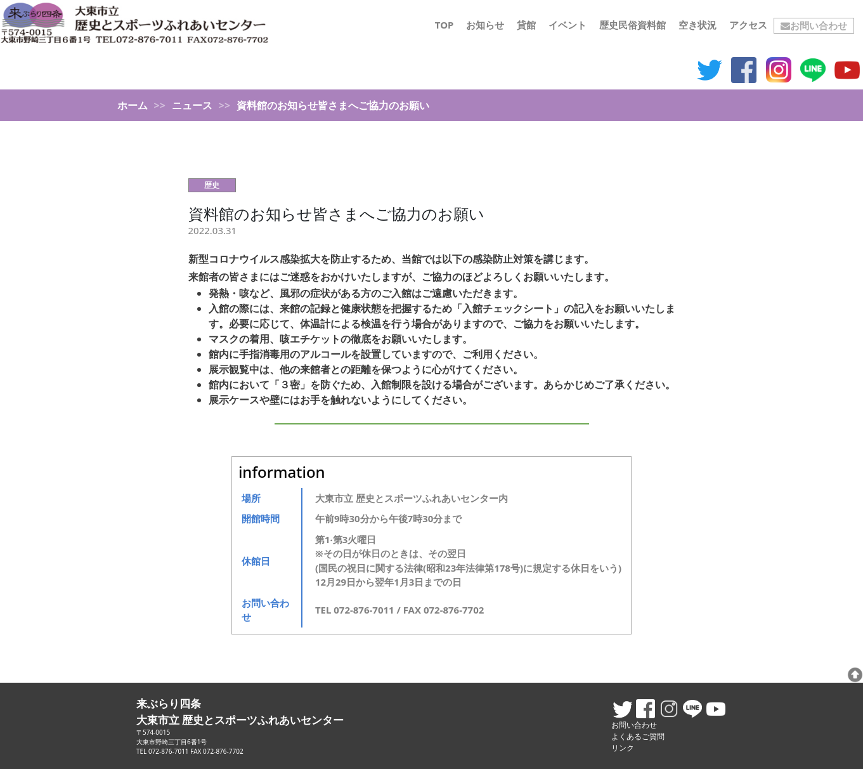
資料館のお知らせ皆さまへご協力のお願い (336, 213)
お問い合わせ (814, 25)
